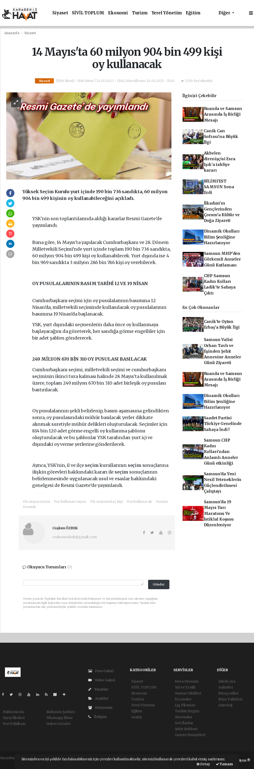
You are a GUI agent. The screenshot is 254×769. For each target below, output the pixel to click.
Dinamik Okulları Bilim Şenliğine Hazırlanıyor (222, 237)
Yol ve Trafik (185, 687)
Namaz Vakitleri (188, 693)
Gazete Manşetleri (190, 735)
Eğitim (193, 13)
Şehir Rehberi (186, 729)
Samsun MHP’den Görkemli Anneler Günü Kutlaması (222, 259)
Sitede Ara (226, 681)
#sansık (29, 506)
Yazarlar (98, 689)
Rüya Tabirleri (230, 699)
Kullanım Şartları (60, 712)
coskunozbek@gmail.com (74, 537)
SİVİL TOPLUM (88, 13)
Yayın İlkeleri (14, 718)
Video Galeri (101, 680)
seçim (92, 465)
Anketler (225, 687)
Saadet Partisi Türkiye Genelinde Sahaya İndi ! (223, 424)
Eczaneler (183, 699)
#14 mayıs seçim (36, 501)
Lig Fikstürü (185, 705)
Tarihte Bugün (187, 711)
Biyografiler (228, 693)
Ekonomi (118, 13)
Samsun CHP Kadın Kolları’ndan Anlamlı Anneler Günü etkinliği (221, 452)
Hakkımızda (13, 712)
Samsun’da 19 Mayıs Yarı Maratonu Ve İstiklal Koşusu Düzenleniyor (219, 513)
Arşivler (98, 698)
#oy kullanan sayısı (70, 501)
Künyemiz (100, 707)
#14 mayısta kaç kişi (106, 501)
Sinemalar (183, 717)
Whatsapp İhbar (59, 718)
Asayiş (136, 717)
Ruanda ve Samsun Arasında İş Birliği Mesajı (223, 114)
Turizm (140, 13)
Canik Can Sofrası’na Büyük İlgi (221, 137)
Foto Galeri (101, 671)
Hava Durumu (187, 681)
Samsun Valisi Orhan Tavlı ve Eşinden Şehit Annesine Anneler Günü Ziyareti (222, 351)
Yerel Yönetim (167, 13)
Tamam (224, 764)
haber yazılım (12, 763)
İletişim (97, 717)
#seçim (162, 501)
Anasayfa (12, 33)
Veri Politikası (14, 723)
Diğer (225, 13)
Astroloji (225, 705)
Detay (203, 764)
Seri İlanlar (184, 723)
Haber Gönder (58, 723)
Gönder (159, 584)
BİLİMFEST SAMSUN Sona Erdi (219, 187)
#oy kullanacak (139, 501)
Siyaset (60, 13)
